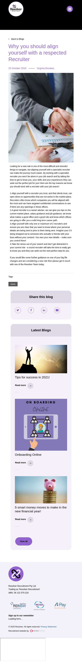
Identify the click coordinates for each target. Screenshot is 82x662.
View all (24, 541)
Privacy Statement (49, 627)
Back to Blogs (17, 39)
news (13, 284)
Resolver (15, 8)
